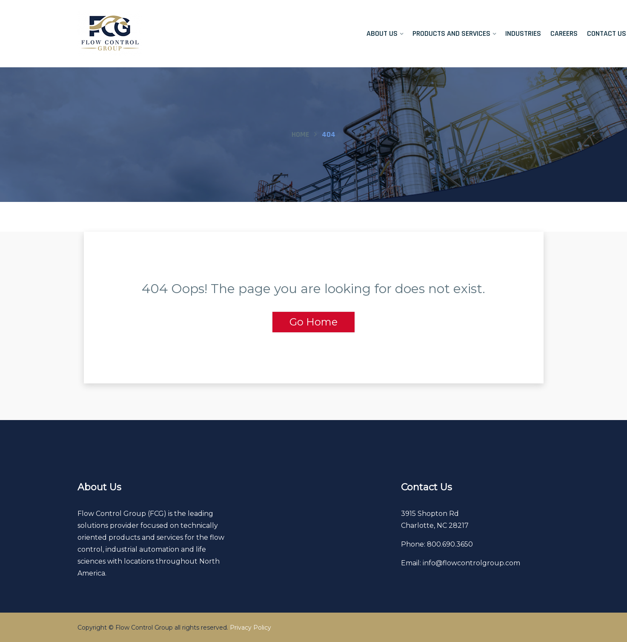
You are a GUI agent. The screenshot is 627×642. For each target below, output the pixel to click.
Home (300, 134)
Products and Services (452, 33)
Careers (564, 33)
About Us (382, 33)
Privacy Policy (250, 627)
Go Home (313, 322)
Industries (523, 33)
